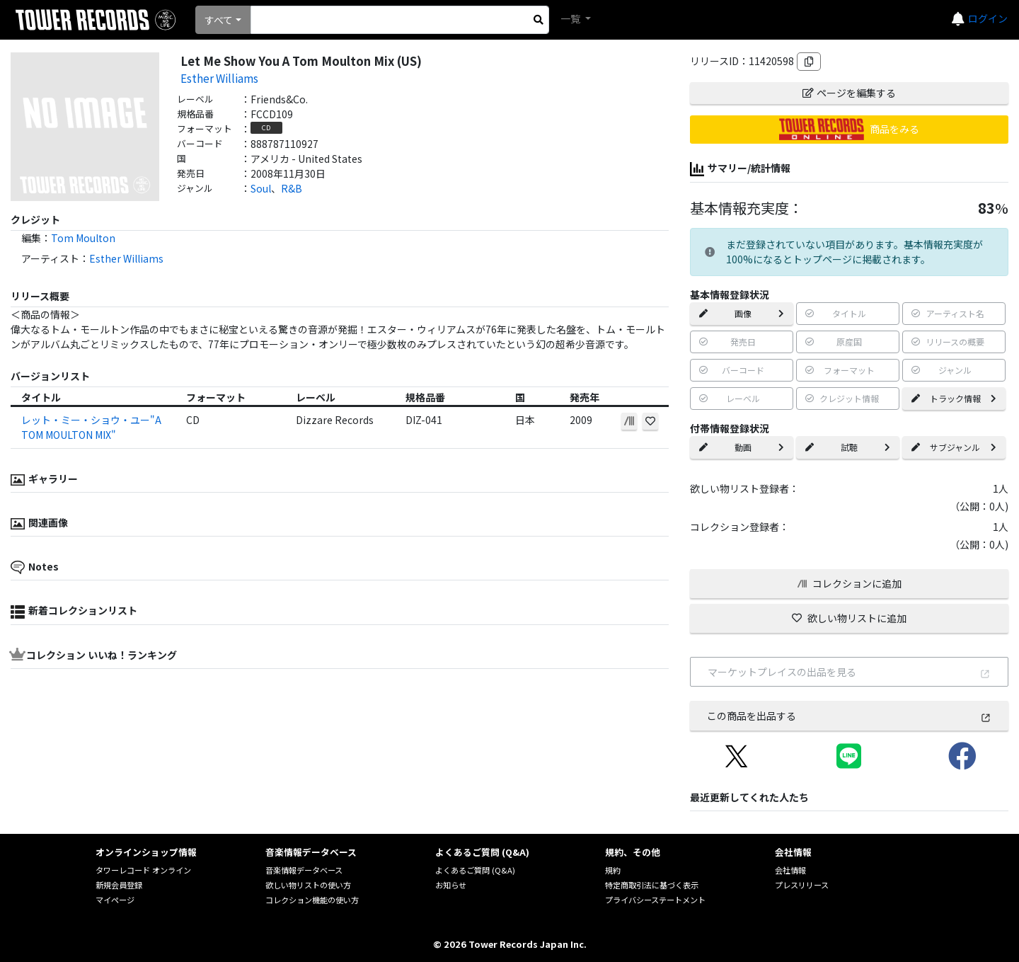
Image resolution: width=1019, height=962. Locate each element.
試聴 (847, 447)
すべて (219, 20)
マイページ (115, 899)
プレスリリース (802, 885)
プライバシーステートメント (655, 899)
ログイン (988, 18)
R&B (291, 188)
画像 (741, 313)
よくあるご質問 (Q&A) (475, 870)
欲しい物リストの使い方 (308, 885)
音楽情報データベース (303, 870)
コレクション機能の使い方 (312, 899)
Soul (261, 188)
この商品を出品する (849, 716)
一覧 (571, 18)
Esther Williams (219, 78)
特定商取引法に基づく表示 (651, 885)
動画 (741, 447)
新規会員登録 (119, 885)
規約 (613, 870)
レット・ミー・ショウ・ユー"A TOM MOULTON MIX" (91, 427)
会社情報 (790, 870)
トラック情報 (953, 398)
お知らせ (450, 885)
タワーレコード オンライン (143, 870)
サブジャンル (953, 447)
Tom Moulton (83, 238)
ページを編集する (849, 93)
